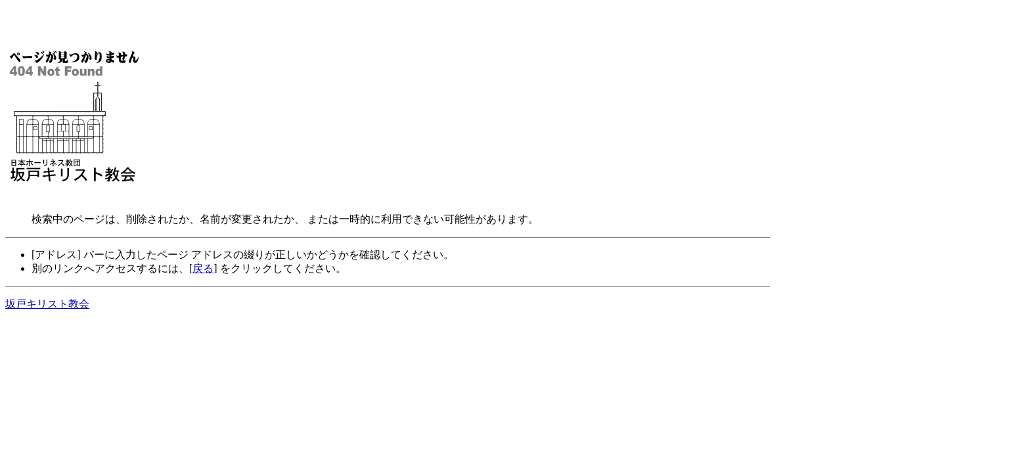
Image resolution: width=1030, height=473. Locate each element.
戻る (202, 268)
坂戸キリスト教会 (47, 303)
